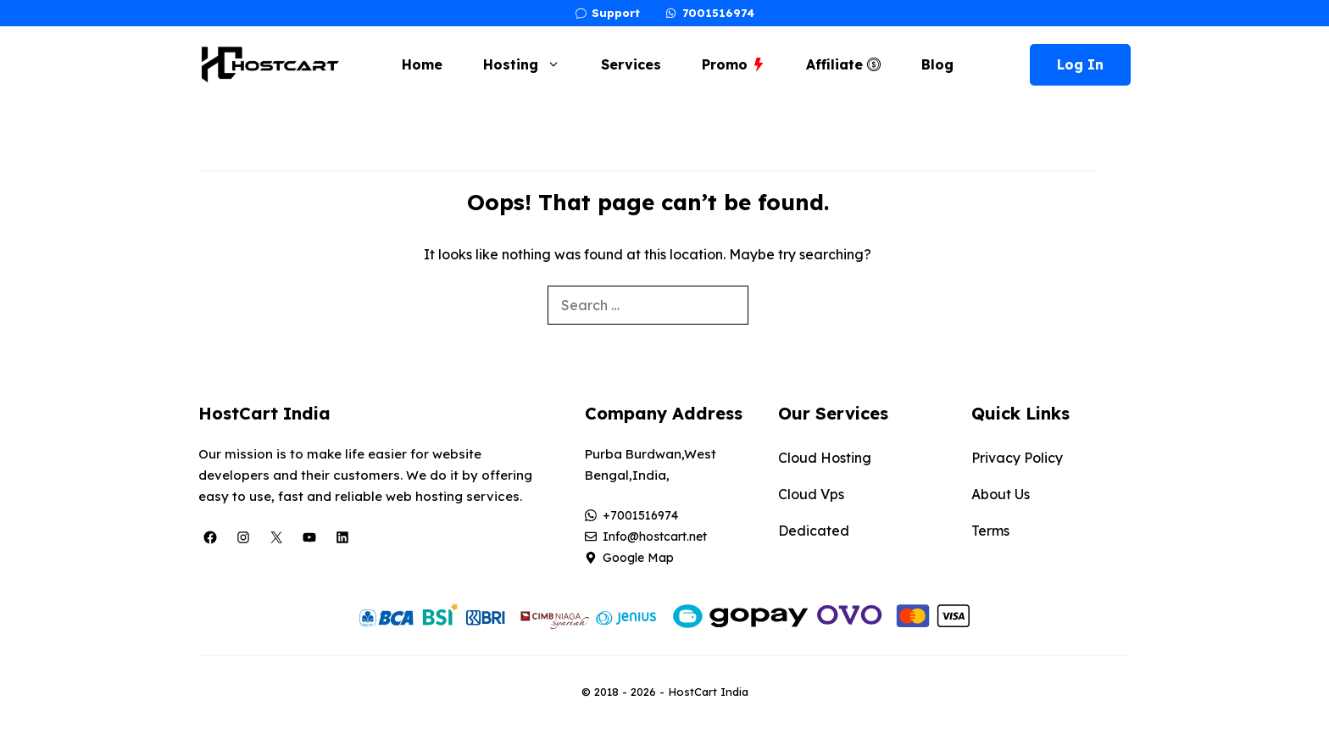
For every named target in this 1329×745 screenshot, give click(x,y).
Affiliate (843, 64)
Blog (937, 64)
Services (631, 64)
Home (422, 64)
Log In (1080, 64)
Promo (733, 64)
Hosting (530, 64)
